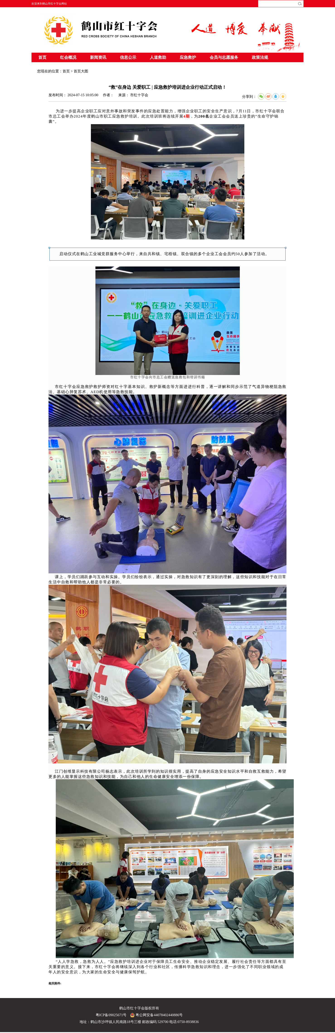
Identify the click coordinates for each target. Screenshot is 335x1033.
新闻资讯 (98, 57)
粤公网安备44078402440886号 (156, 1015)
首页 (42, 57)
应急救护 (188, 57)
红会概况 (68, 57)
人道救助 (158, 57)
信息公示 (128, 57)
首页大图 (81, 71)
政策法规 (260, 57)
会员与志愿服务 (224, 57)
